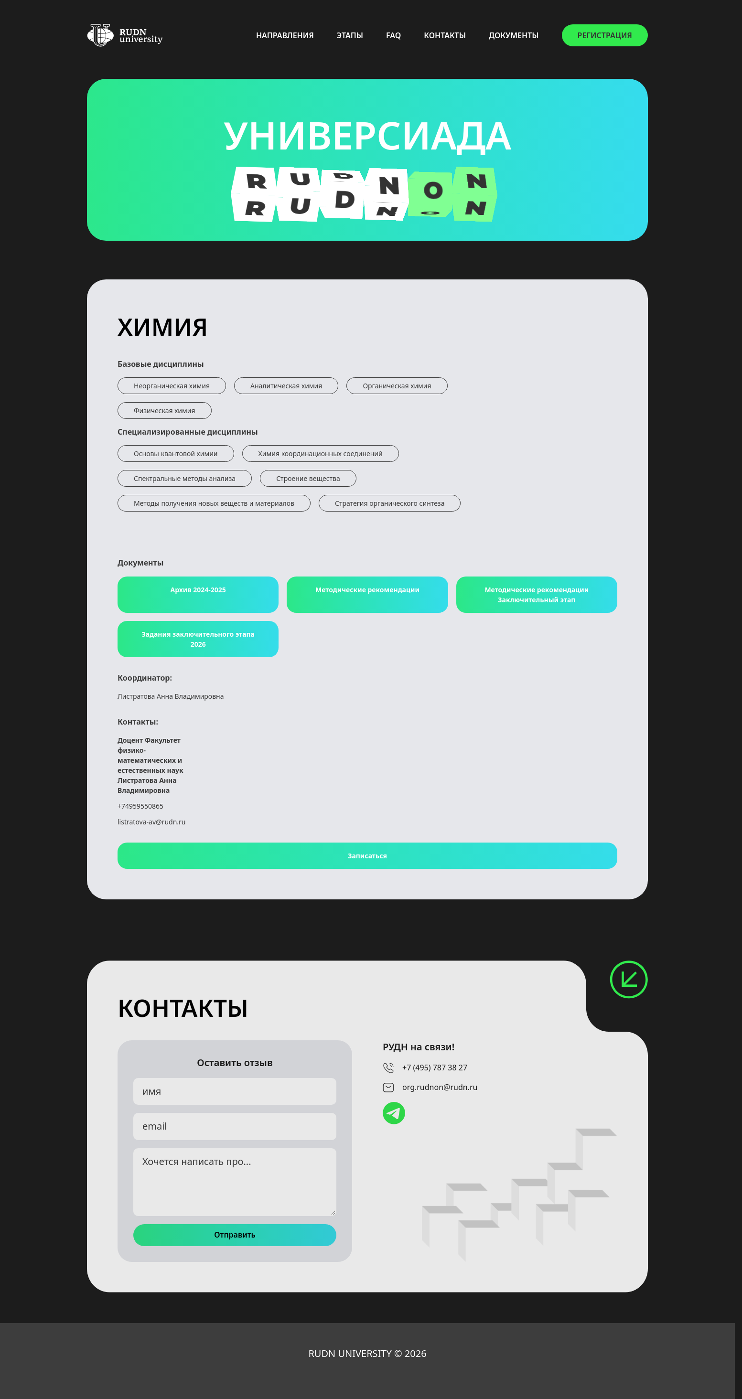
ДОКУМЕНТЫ (514, 35)
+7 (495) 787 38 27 (434, 1067)
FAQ (393, 35)
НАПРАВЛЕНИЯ (285, 35)
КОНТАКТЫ (445, 35)
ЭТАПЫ (350, 35)
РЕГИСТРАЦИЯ (605, 35)
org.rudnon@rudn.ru (439, 1087)
